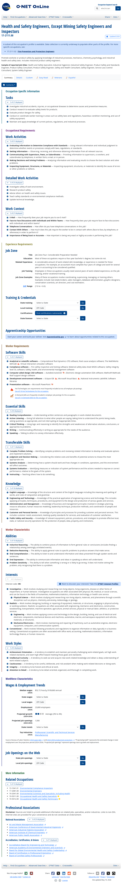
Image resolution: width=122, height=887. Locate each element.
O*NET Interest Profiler (108, 584)
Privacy (103, 877)
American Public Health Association (24, 835)
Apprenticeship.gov (55, 337)
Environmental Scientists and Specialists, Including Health (45, 793)
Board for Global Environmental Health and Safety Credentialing (36, 850)
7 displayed (50, 840)
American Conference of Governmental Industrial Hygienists (35, 827)
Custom (29, 77)
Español (70, 77)
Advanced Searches (37, 17)
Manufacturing (41, 735)
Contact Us (27, 877)
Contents (8, 85)
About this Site (94, 877)
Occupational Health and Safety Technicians (39, 799)
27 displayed (15, 102)
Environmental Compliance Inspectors (36, 788)
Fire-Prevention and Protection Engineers (36, 51)
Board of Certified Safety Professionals (25, 855)
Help (5, 17)
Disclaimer (111, 877)
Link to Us (55, 877)
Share (107, 17)
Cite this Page (65, 877)
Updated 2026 (113, 36)
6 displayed (14, 648)
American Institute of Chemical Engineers (27, 832)
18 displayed (15, 488)
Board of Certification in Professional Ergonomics (30, 853)
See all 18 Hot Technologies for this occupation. (32, 391)
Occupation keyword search (107, 5)
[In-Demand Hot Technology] (63, 373)
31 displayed (15, 141)
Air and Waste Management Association (26, 824)
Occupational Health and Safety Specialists (38, 796)
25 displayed (15, 182)
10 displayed (15, 784)
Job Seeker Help (15, 877)
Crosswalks (67, 17)
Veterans (57, 77)
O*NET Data (54, 17)
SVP (24, 286)
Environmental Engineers (31, 791)
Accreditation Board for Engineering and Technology (31, 845)
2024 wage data (36, 740)
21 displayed (15, 357)
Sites (115, 17)
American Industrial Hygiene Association (26, 830)
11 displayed (15, 447)
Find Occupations (17, 17)
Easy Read (42, 77)
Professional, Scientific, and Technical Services (55, 732)
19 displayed (15, 540)
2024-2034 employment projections (60, 740)
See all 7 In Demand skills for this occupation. (31, 398)
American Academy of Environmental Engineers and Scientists (36, 847)
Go (118, 8)
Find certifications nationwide (51, 313)
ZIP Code (40, 308)
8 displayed (14, 411)
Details (19, 77)
